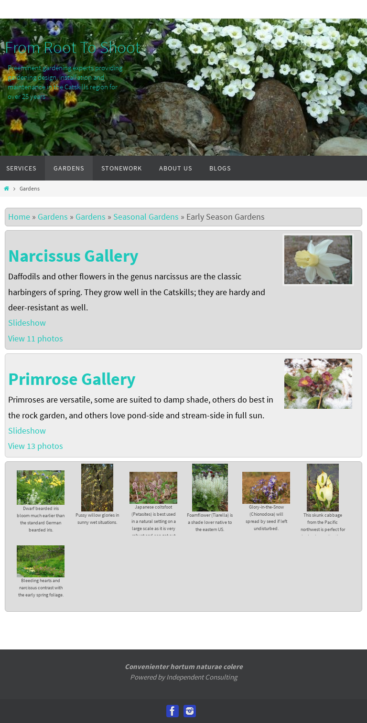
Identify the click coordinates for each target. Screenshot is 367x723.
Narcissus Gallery (73, 255)
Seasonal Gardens (146, 216)
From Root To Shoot (72, 47)
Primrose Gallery (72, 379)
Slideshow (27, 322)
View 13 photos (36, 445)
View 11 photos (36, 338)
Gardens (53, 216)
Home (19, 216)
